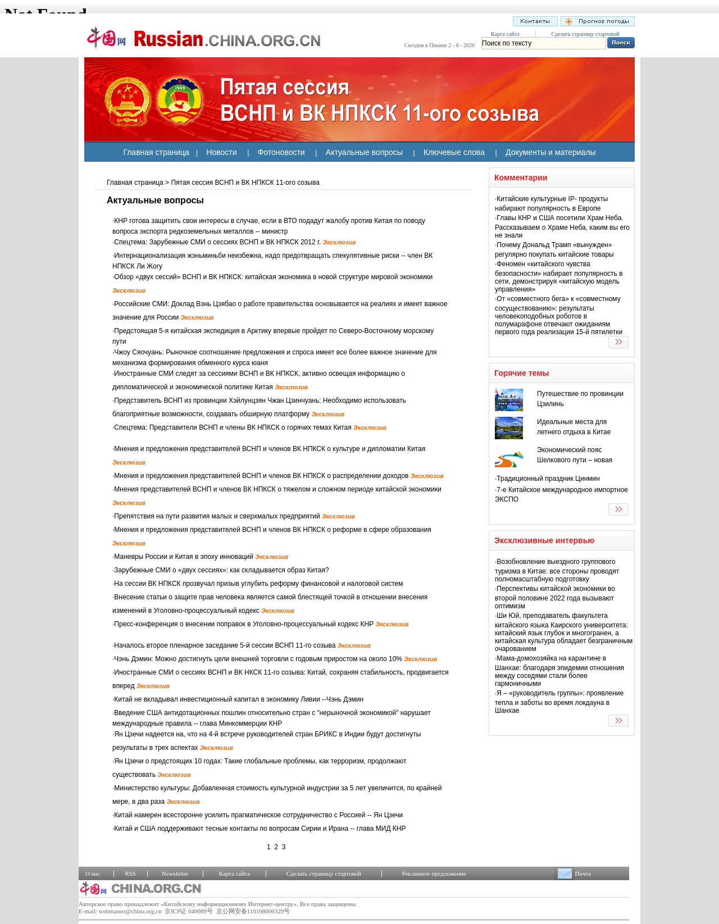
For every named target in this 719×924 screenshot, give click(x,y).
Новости (221, 152)
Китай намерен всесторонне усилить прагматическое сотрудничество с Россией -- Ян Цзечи (258, 815)
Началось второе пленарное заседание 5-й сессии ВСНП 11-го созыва (242, 645)
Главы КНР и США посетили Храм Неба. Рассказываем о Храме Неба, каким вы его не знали (562, 226)
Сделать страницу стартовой (585, 34)
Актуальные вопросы (364, 152)
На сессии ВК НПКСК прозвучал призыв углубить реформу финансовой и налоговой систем (258, 584)
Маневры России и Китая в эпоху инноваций (201, 557)
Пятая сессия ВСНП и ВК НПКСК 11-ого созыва (245, 182)
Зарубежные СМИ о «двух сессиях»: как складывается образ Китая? (221, 570)
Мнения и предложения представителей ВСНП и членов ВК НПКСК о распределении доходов (278, 476)
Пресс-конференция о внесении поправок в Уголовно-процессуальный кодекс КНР (261, 624)
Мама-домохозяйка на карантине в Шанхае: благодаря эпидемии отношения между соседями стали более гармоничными (559, 671)
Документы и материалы (551, 152)
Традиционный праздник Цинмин (548, 479)
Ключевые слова (454, 152)
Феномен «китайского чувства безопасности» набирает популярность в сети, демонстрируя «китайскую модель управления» (559, 276)
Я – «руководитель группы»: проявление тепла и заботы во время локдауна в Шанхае (559, 701)
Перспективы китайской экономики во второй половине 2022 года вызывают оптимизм (555, 597)
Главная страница (156, 152)
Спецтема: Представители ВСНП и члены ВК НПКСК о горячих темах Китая (250, 427)
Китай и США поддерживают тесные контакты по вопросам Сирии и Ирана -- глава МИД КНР (260, 828)
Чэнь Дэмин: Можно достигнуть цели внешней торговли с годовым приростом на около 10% (275, 659)
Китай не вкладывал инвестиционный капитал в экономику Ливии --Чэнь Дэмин (238, 699)
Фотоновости (281, 152)
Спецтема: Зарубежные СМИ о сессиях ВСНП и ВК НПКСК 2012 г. (235, 242)
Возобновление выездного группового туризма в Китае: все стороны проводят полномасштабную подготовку (557, 570)
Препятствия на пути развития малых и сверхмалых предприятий (234, 516)
